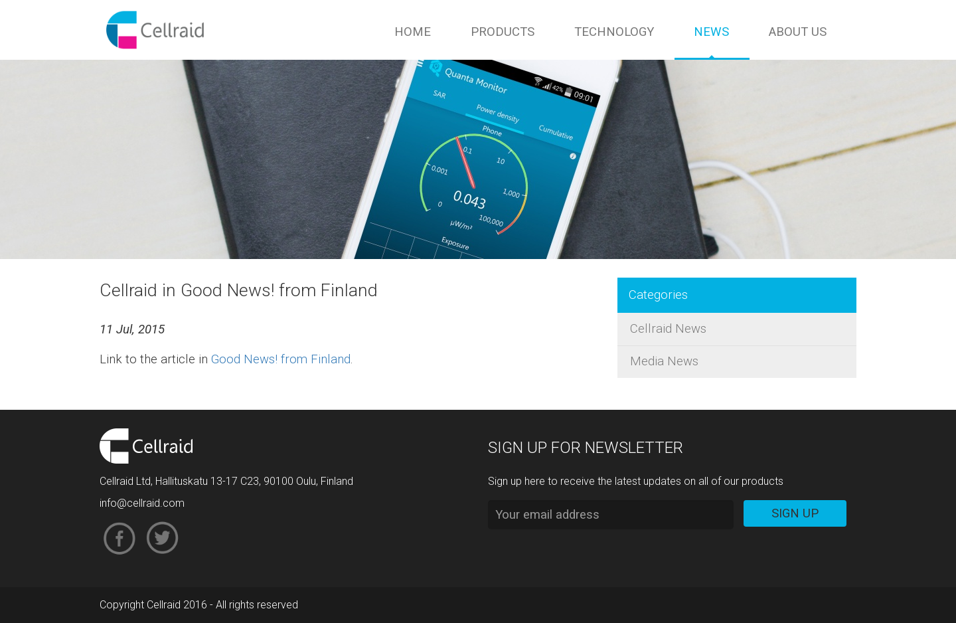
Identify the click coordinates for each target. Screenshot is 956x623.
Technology (614, 32)
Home (412, 32)
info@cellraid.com (142, 503)
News (711, 32)
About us (798, 32)
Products (502, 32)
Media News (664, 361)
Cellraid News (668, 328)
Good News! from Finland (281, 359)
